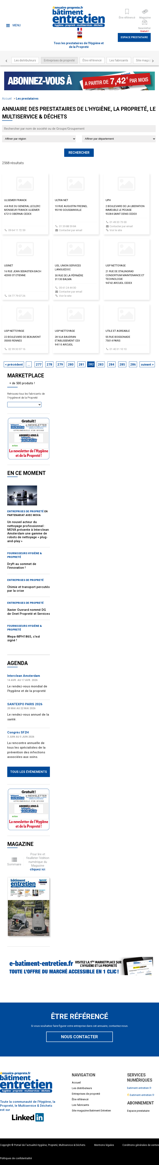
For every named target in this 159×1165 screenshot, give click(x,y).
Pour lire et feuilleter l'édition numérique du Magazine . (37, 861)
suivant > (147, 364)
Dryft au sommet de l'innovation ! (21, 566)
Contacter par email (70, 230)
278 (49, 364)
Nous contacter (79, 1036)
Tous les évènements (28, 772)
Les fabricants (119, 60)
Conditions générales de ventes (140, 1145)
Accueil (7, 98)
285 (122, 364)
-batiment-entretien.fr (140, 1095)
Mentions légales (104, 1145)
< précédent (14, 364)
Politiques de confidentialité (16, 1158)
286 (133, 364)
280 (70, 364)
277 (38, 364)
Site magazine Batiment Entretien (91, 1110)
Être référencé (92, 60)
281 (81, 364)
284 (111, 364)
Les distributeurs (25, 60)
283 (101, 364)
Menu (13, 25)
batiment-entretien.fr (139, 1087)
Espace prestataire (134, 37)
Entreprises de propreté (59, 60)
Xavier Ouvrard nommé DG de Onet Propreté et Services (28, 611)
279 (60, 364)
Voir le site (116, 230)
